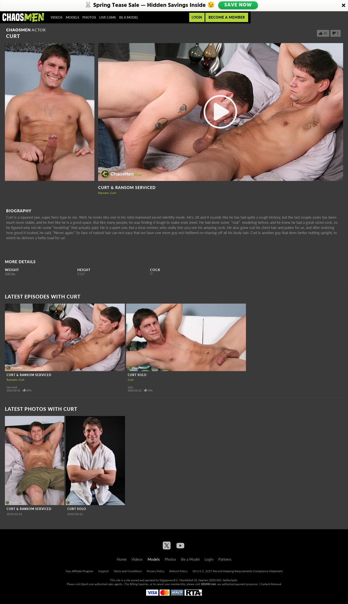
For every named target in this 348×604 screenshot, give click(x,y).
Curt (113, 193)
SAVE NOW (237, 5)
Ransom (103, 193)
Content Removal (271, 584)
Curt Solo (137, 375)
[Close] (343, 5)
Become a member (227, 17)
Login (197, 17)
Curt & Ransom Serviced (127, 187)
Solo (130, 387)
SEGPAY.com (208, 584)
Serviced (12, 387)
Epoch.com (87, 584)
